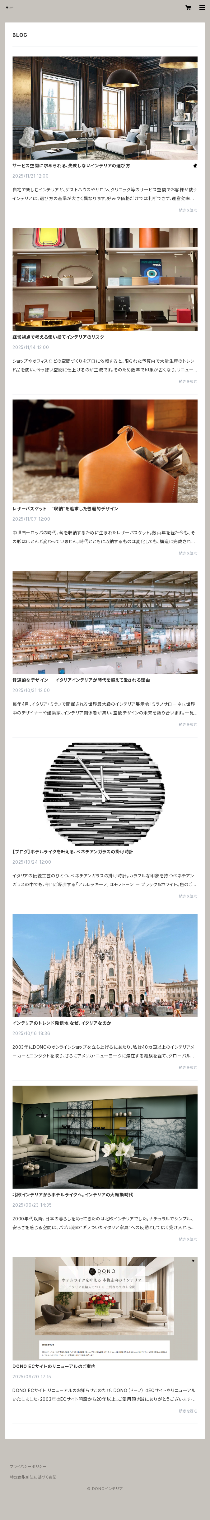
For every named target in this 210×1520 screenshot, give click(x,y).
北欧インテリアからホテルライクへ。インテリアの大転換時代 (72, 1195)
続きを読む (188, 210)
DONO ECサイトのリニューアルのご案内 (54, 1366)
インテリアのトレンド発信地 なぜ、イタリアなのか (61, 1023)
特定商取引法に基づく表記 (33, 1477)
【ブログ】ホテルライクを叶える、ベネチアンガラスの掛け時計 (72, 852)
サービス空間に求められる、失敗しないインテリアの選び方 (71, 166)
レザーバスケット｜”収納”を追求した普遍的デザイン (65, 509)
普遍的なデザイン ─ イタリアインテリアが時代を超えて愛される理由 (81, 680)
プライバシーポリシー (28, 1466)
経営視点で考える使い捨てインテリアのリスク (58, 337)
